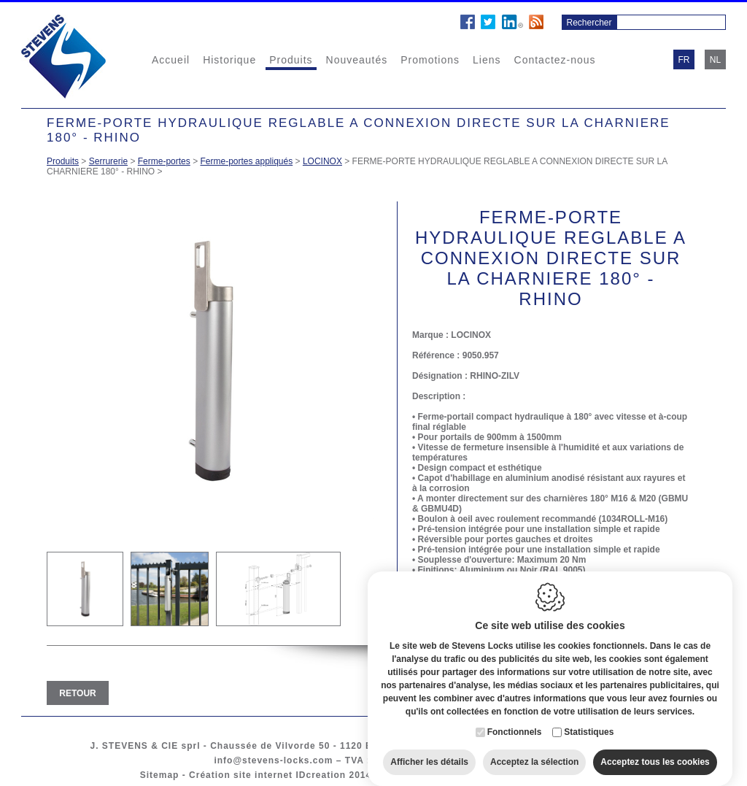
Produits (290, 60)
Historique (229, 60)
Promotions (430, 60)
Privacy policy (492, 775)
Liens (486, 60)
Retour (77, 693)
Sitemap (159, 775)
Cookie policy (415, 775)
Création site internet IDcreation (267, 775)
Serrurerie (108, 161)
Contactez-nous (555, 60)
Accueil (171, 60)
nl (715, 60)
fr (684, 60)
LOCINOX (322, 161)
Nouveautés (357, 60)
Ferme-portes (164, 161)
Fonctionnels (514, 717)
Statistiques (589, 717)
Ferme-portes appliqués (246, 161)
